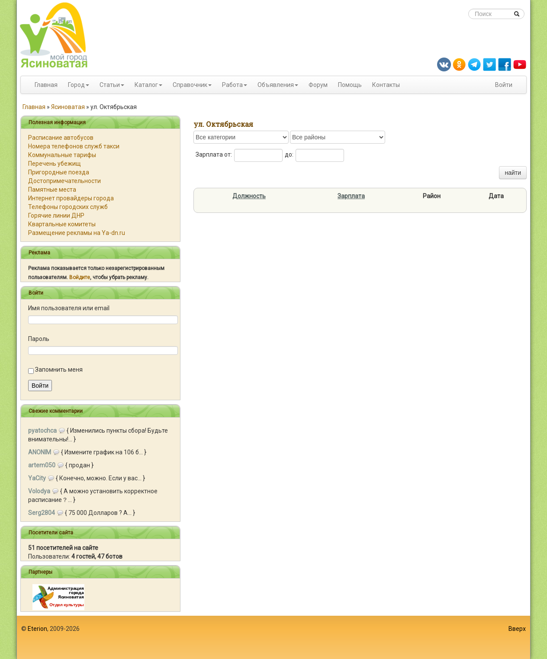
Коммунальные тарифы (62, 154)
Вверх (517, 628)
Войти (503, 84)
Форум (318, 84)
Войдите (79, 277)
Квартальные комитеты (62, 224)
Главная (46, 84)
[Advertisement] (273, 637)
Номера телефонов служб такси (73, 146)
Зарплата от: (214, 154)
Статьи (110, 84)
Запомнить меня (59, 369)
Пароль (38, 338)
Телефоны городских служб (68, 206)
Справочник (190, 84)
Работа (232, 84)
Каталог (146, 84)
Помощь (350, 84)
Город (76, 84)
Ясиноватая (68, 106)
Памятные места (52, 189)
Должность (249, 196)
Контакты (386, 84)
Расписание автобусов (60, 137)
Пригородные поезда (58, 172)
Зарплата (351, 196)
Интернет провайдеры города (71, 198)
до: (289, 154)
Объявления (275, 84)
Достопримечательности (64, 180)
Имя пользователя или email (68, 308)
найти (513, 172)
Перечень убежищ (54, 163)
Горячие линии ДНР (56, 215)
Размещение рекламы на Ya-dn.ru (76, 232)
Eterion (37, 628)
